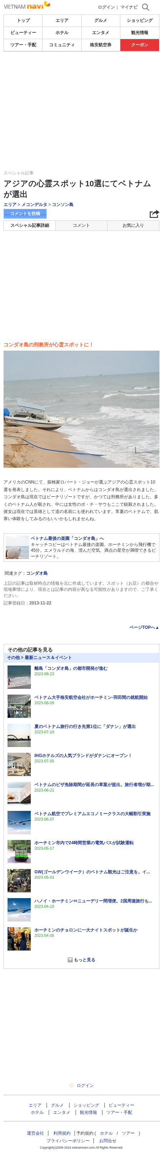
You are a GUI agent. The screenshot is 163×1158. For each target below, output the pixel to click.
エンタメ (100, 32)
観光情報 (139, 32)
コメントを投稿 (25, 213)
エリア (62, 20)
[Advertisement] (81, 73)
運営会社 (35, 1133)
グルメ (100, 20)
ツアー (128, 1133)
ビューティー (23, 32)
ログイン (106, 7)
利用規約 (62, 1133)
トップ (23, 20)
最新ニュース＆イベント (48, 657)
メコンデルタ (34, 204)
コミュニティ (62, 44)
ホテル (62, 32)
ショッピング (140, 20)
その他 (13, 657)
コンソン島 (62, 204)
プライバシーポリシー (68, 1140)
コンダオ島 (37, 573)
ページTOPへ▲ (144, 627)
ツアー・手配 (23, 44)
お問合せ (107, 1140)
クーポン (139, 44)
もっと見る (84, 959)
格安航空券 (100, 44)
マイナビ (129, 7)
